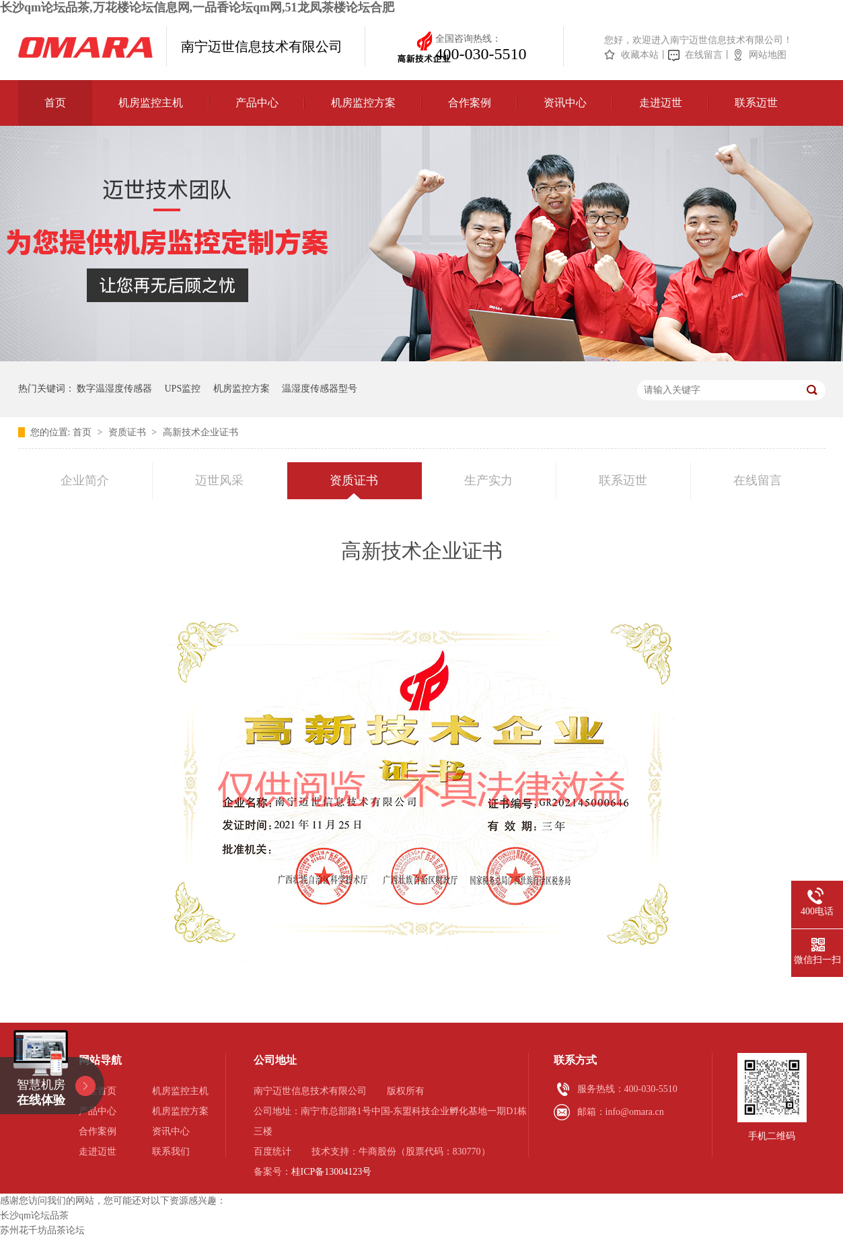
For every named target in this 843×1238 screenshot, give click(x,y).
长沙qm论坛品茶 (34, 1215)
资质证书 (128, 432)
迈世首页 (97, 1091)
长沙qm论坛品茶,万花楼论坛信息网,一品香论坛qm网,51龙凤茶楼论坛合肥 (197, 7)
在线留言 (704, 55)
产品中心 (257, 102)
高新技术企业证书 (200, 432)
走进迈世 (660, 102)
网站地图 (767, 55)
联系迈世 (756, 102)
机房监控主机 (150, 102)
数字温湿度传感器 (114, 389)
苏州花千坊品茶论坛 (42, 1230)
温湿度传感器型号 (319, 389)
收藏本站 (640, 55)
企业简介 (85, 480)
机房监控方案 (363, 102)
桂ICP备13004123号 (331, 1172)
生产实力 (488, 480)
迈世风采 (219, 480)
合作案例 (469, 102)
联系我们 (171, 1151)
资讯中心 (565, 102)
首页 (55, 102)
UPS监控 (183, 389)
